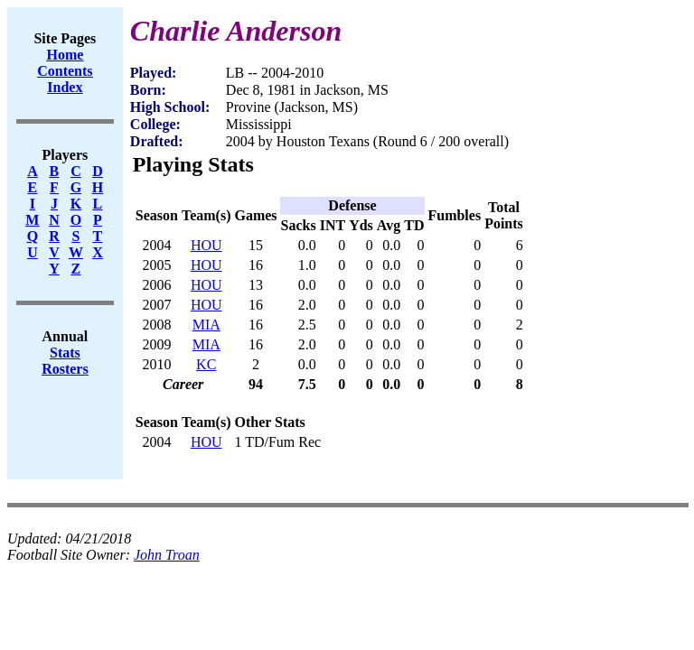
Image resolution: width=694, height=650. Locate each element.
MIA (206, 324)
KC (206, 364)
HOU (206, 245)
